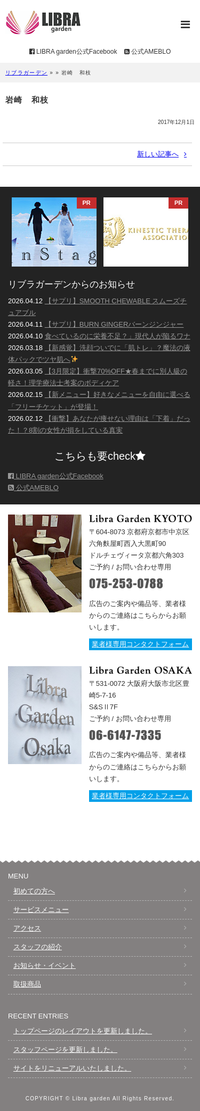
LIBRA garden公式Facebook (73, 51)
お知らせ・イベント (44, 965)
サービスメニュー (41, 910)
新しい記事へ (158, 154)
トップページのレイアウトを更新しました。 (82, 1031)
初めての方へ (34, 891)
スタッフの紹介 (37, 947)
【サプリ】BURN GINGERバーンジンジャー (114, 324)
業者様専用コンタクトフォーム (140, 644)
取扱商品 (27, 984)
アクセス (27, 928)
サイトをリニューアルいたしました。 (72, 1068)
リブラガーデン (26, 73)
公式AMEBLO (147, 51)
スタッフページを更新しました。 (65, 1050)
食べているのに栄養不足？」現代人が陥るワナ (117, 336)
